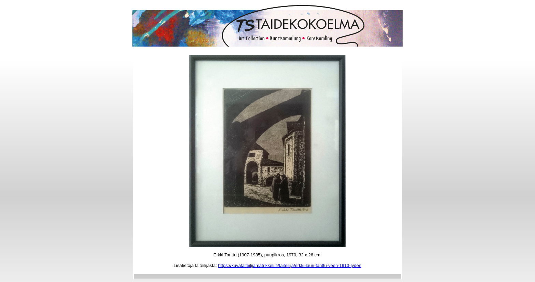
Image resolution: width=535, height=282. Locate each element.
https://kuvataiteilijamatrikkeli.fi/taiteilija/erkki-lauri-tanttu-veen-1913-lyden (289, 265)
